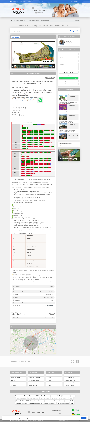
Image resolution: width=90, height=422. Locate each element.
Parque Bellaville (15, 375)
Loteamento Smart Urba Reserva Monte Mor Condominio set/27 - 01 (68, 103)
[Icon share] (34, 10)
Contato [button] (30, 1)
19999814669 (42, 8)
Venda (17, 20)
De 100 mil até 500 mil (70, 380)
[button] (15, 52)
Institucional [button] (22, 1)
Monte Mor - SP (23, 20)
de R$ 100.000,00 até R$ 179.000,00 (24, 400)
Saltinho (13, 380)
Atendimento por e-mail (36, 412)
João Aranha (14, 382)
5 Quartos (49, 385)
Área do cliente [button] (74, 1)
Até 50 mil (67, 375)
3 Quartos (49, 380)
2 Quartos (49, 377)
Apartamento (32, 375)
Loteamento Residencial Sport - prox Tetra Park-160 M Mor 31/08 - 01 (68, 112)
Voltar (77, 20)
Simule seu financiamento (40, 1)
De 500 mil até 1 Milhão (70, 382)
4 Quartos (49, 382)
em (20, 395)
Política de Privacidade (60, 417)
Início (13, 20)
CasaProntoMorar (33, 382)
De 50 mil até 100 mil (69, 377)
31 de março (14, 385)
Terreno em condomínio (34, 20)
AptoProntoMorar (33, 385)
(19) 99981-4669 (69, 42)
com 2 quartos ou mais (63, 403)
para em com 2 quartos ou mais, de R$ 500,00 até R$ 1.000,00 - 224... (35, 403)
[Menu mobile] (11, 2)
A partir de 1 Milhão (69, 385)
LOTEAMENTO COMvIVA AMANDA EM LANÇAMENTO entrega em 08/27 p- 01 (67, 93)
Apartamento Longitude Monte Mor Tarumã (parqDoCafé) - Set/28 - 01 (67, 131)
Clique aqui (61, 145)
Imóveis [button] (15, 1)
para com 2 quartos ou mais (55, 400)
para (65, 395)
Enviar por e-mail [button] (68, 72)
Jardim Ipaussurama (15, 377)
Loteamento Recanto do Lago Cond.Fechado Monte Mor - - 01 (66, 122)
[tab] (15, 37)
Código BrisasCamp (45, 20)
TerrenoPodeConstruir (34, 380)
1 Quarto (49, 375)
